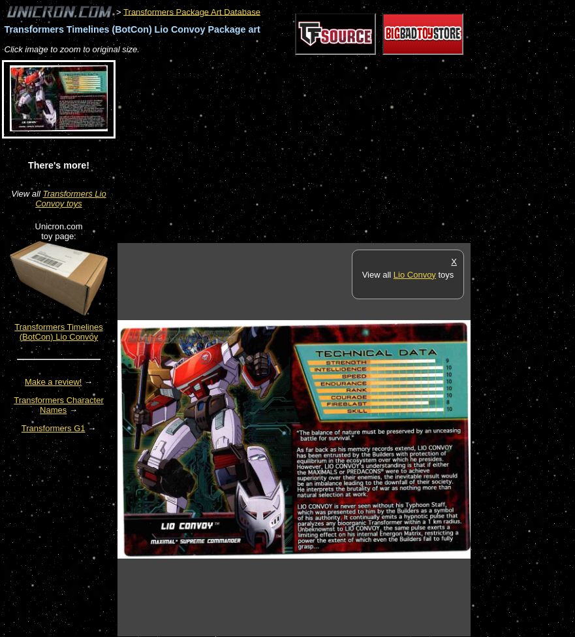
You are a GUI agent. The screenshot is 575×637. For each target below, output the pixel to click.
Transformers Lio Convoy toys (70, 198)
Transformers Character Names (59, 405)
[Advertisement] (270, 149)
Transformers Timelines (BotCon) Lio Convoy (58, 332)
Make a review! (53, 382)
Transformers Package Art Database (191, 11)
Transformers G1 (53, 428)
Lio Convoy (415, 275)
